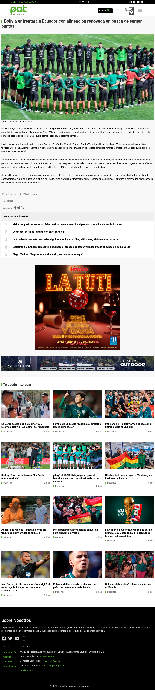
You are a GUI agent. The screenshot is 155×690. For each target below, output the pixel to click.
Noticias (111, 540)
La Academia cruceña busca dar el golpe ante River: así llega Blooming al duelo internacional (65, 239)
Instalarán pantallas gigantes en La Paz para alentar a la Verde (75, 531)
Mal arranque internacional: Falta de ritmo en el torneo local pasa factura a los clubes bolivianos (67, 224)
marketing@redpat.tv (53, 665)
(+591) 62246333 (48, 656)
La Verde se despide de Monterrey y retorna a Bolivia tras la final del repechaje (25, 425)
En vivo (104, 10)
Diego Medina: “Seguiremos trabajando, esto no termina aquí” (48, 254)
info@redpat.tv (27, 670)
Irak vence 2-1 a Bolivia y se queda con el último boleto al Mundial (128, 425)
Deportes (8, 201)
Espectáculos (9, 666)
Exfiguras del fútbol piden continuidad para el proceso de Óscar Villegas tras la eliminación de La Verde (71, 247)
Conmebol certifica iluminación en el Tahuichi (39, 231)
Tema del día (9, 652)
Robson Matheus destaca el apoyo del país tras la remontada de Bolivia (74, 586)
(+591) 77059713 (51, 661)
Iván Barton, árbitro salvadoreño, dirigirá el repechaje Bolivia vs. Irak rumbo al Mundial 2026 (25, 587)
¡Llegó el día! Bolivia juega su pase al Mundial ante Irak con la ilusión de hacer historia (76, 478)
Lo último (14, 2)
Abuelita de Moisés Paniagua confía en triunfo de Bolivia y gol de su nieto (23, 531)
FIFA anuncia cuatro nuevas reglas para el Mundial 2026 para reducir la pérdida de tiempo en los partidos (129, 533)
